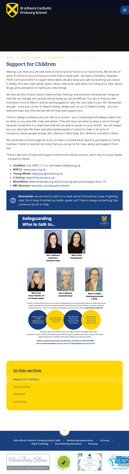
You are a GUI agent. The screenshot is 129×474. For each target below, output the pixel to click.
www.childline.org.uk (67, 165)
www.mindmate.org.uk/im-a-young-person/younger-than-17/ (67, 181)
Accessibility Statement (68, 443)
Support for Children (85, 57)
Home (9, 57)
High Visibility (39, 443)
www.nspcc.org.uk (35, 169)
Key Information (30, 57)
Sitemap (93, 443)
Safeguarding (56, 57)
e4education (86, 440)
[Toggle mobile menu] (124, 10)
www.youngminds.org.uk (47, 173)
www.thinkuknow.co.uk (40, 177)
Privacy (104, 440)
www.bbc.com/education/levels (50, 185)
